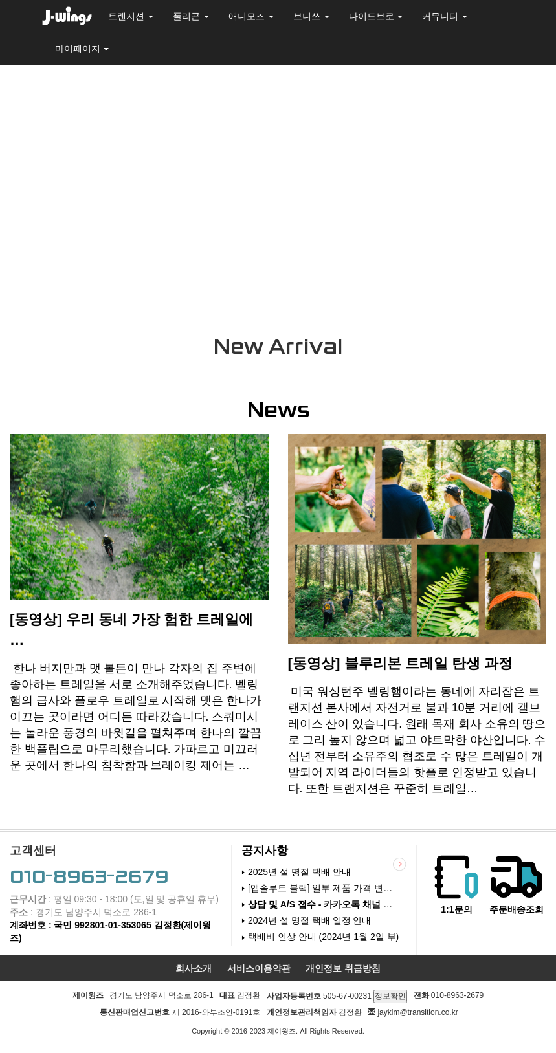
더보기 (393, 867)
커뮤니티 (444, 16)
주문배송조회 (516, 913)
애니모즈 (251, 16)
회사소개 (193, 971)
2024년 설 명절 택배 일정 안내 (310, 924)
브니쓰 (311, 16)
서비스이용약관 (259, 971)
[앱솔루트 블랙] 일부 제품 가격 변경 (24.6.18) (324, 892)
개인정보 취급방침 (343, 971)
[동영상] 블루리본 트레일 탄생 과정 (400, 667)
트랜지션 (130, 16)
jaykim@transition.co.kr (417, 1015)
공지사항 (264, 854)
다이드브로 (376, 16)
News (278, 414)
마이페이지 (82, 48)
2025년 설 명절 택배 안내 (299, 875)
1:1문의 (456, 913)
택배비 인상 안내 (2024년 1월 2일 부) (323, 940)
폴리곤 (191, 16)
